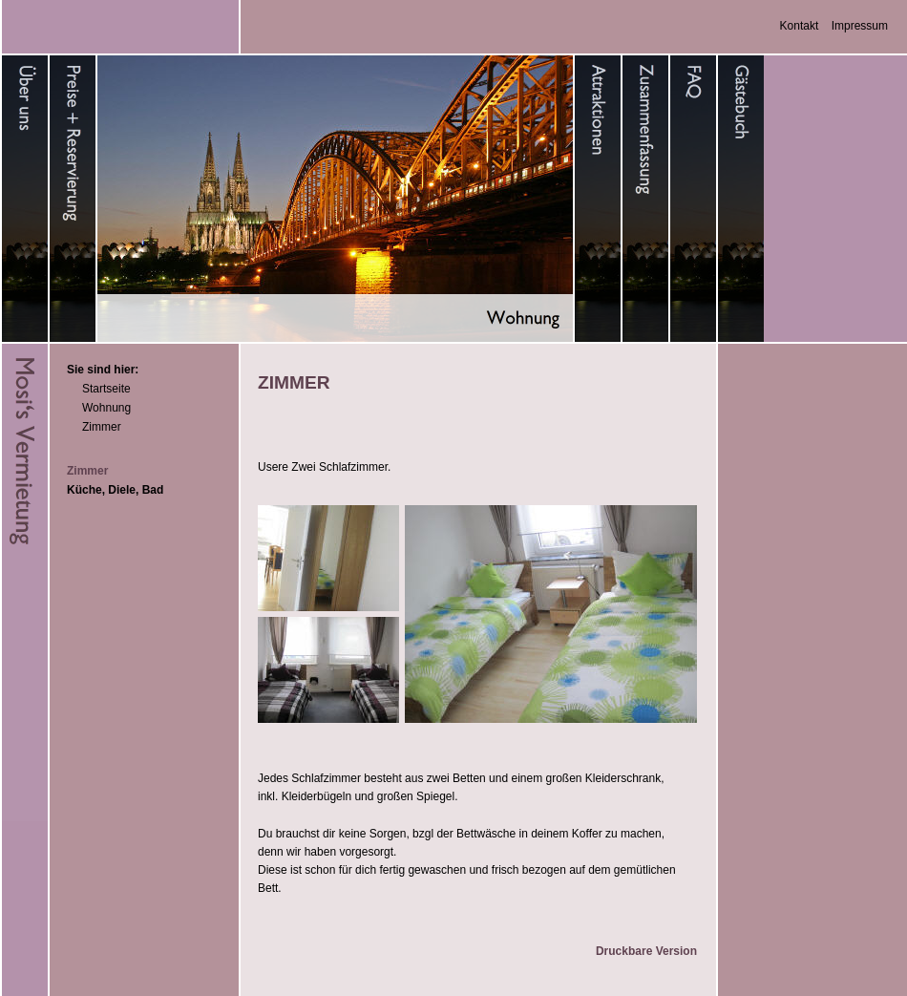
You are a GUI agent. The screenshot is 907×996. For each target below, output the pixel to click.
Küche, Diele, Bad (115, 490)
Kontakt (799, 25)
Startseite (106, 388)
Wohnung (106, 407)
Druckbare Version (646, 951)
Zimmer (101, 427)
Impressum (860, 25)
